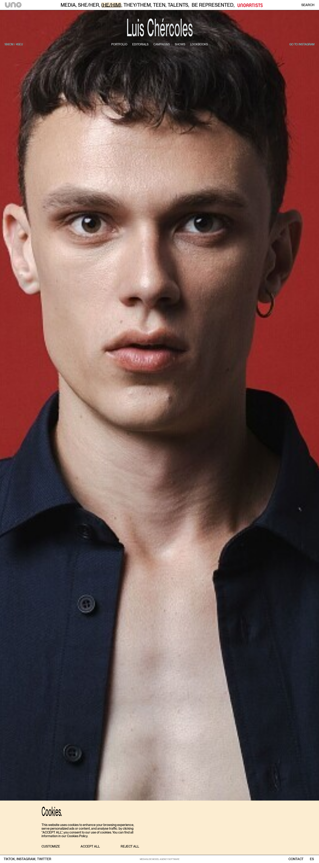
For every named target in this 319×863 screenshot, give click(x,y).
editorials (140, 44)
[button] (51, 847)
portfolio (119, 44)
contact (296, 859)
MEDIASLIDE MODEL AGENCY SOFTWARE (159, 859)
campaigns (161, 44)
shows (180, 44)
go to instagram (302, 44)
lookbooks (199, 44)
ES (312, 859)
